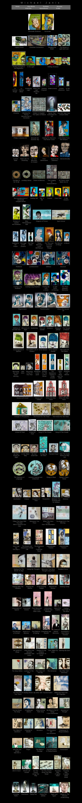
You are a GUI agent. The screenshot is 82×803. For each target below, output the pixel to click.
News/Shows (44, 8)
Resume (59, 6)
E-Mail (58, 8)
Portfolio (46, 6)
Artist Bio (28, 8)
